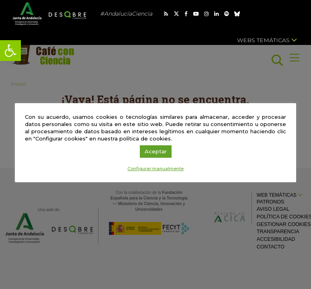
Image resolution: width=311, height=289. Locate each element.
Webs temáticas (267, 40)
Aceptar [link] (156, 151)
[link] (10, 50)
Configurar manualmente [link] (155, 168)
